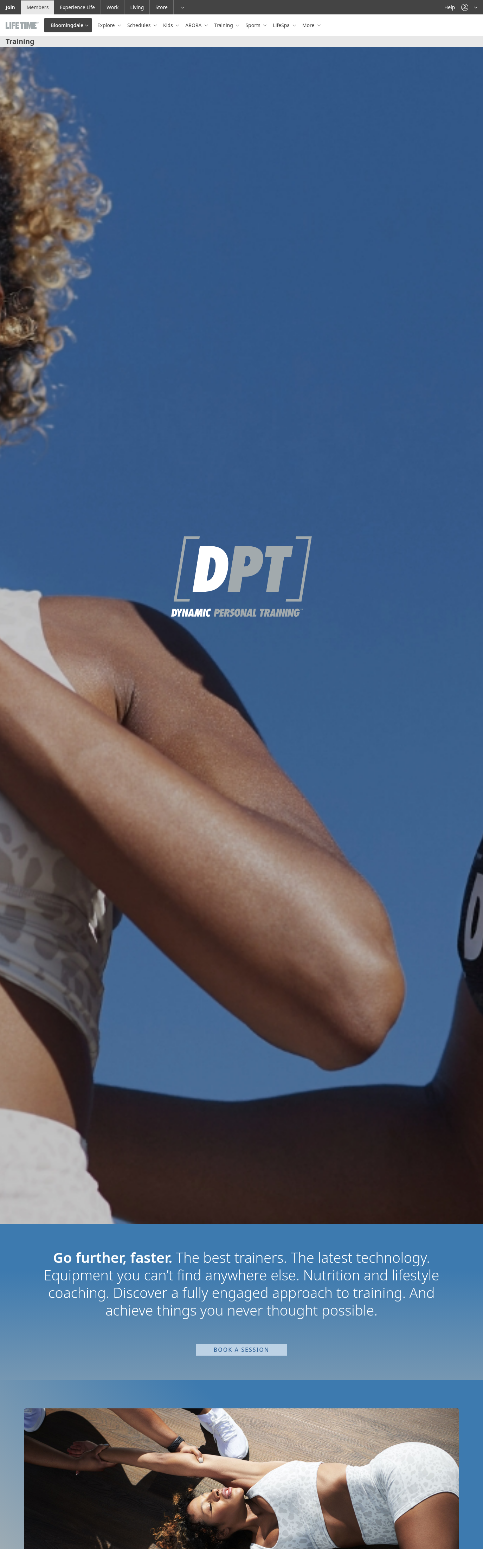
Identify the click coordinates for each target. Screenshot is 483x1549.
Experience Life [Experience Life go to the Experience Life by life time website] (77, 7)
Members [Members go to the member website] (38, 7)
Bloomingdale (67, 25)
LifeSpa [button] (282, 25)
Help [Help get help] (449, 7)
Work (112, 7)
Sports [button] (253, 25)
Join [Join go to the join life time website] (10, 7)
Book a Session (241, 1350)
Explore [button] (106, 25)
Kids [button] (168, 25)
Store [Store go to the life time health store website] (161, 7)
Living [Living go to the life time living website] (137, 7)
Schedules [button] (139, 25)
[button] (469, 7)
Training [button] (224, 25)
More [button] (309, 25)
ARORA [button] (194, 25)
